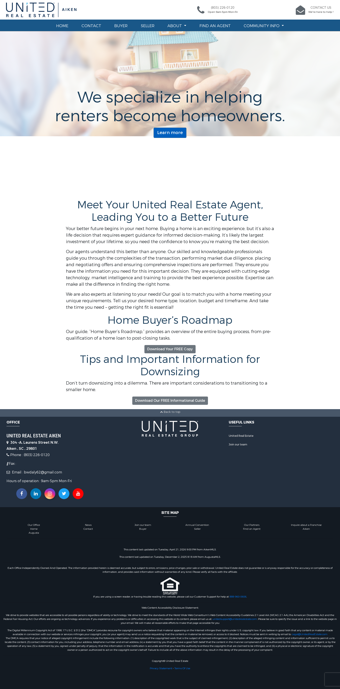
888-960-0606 (237, 596)
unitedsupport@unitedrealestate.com (234, 619)
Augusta (34, 533)
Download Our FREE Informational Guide (170, 400)
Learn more (170, 133)
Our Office (34, 525)
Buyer (121, 25)
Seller (147, 25)
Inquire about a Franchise (306, 525)
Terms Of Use (182, 668)
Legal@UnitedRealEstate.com (309, 634)
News (88, 525)
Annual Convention (197, 525)
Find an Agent (215, 25)
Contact (91, 25)
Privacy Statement (161, 668)
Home (62, 25)
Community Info (262, 25)
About (175, 25)
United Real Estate (241, 436)
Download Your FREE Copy (170, 349)
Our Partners (251, 525)
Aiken (306, 529)
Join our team (238, 444)
